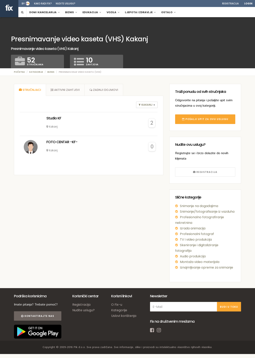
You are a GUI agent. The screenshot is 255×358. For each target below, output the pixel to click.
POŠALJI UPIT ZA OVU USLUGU (205, 119)
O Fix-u (116, 304)
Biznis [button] (71, 12)
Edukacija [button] (91, 12)
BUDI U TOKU (229, 306)
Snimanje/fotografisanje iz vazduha (207, 211)
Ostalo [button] (168, 12)
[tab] (30, 90)
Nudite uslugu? (65, 3)
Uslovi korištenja (123, 315)
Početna (19, 71)
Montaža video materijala (199, 262)
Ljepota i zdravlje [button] (140, 12)
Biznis (50, 71)
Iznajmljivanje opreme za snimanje (206, 267)
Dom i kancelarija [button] (44, 12)
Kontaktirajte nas (37, 316)
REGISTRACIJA (205, 172)
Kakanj (146, 105)
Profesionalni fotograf (197, 234)
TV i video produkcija (196, 239)
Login (248, 3)
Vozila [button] (113, 12)
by (23, 3)
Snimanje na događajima (199, 206)
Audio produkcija (193, 256)
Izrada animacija (192, 228)
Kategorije (36, 71)
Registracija (230, 3)
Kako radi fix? (43, 3)
